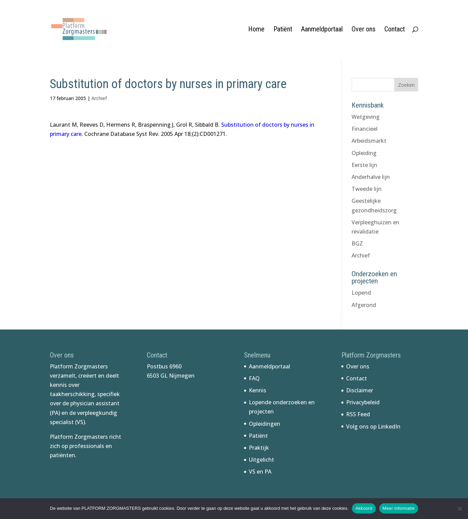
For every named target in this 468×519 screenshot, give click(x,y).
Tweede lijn (367, 189)
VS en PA (260, 471)
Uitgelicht (261, 459)
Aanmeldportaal (322, 30)
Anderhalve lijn (371, 177)
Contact (394, 30)
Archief (99, 98)
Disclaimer (359, 390)
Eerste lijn (364, 165)
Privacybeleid (363, 402)
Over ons (363, 30)
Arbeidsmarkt (369, 140)
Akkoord (363, 508)
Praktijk (259, 447)
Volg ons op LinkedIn (373, 426)
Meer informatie (399, 508)
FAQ (254, 378)
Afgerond (364, 305)
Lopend (361, 292)
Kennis (257, 390)
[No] (459, 508)
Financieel (365, 128)
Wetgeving (366, 117)
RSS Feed (358, 414)
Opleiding (364, 153)
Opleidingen (264, 423)
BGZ (357, 243)
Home (256, 30)
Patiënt (282, 30)
